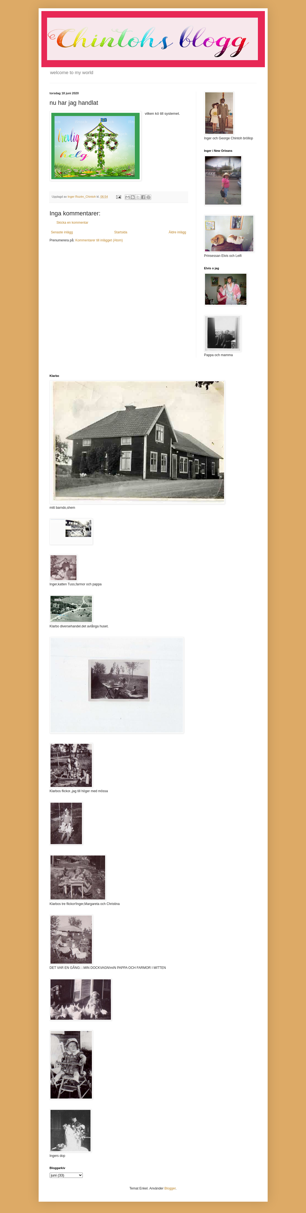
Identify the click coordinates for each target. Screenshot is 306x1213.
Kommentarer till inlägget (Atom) (99, 240)
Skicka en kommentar (72, 223)
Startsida (120, 232)
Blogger (170, 1188)
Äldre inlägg (177, 232)
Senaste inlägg (62, 232)
